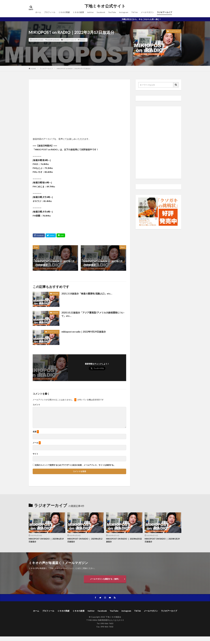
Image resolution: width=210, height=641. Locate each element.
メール (37, 443)
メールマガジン (147, 12)
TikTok (134, 12)
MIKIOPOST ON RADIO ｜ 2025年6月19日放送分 (46, 540)
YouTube (112, 12)
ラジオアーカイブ (164, 12)
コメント (36, 405)
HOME (33, 69)
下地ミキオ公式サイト (105, 6)
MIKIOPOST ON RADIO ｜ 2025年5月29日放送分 (162, 540)
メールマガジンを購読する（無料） (105, 579)
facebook (101, 12)
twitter (90, 12)
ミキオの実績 (64, 12)
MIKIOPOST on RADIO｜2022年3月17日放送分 (74, 69)
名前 (36, 432)
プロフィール (49, 12)
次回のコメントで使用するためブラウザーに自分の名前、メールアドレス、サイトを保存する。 (75, 465)
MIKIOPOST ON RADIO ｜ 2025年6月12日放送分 (84, 540)
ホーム (38, 12)
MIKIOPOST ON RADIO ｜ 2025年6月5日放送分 (124, 540)
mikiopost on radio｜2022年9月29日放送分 (84, 331)
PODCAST (55, 293)
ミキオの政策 (78, 12)
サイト (35, 454)
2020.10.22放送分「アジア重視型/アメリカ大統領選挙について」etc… (93, 314)
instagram (123, 12)
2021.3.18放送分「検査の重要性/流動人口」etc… (88, 293)
